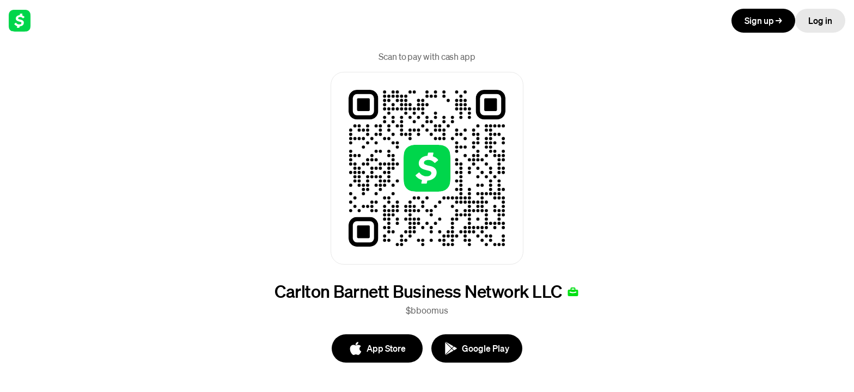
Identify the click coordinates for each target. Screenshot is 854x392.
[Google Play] (476, 348)
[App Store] (377, 348)
